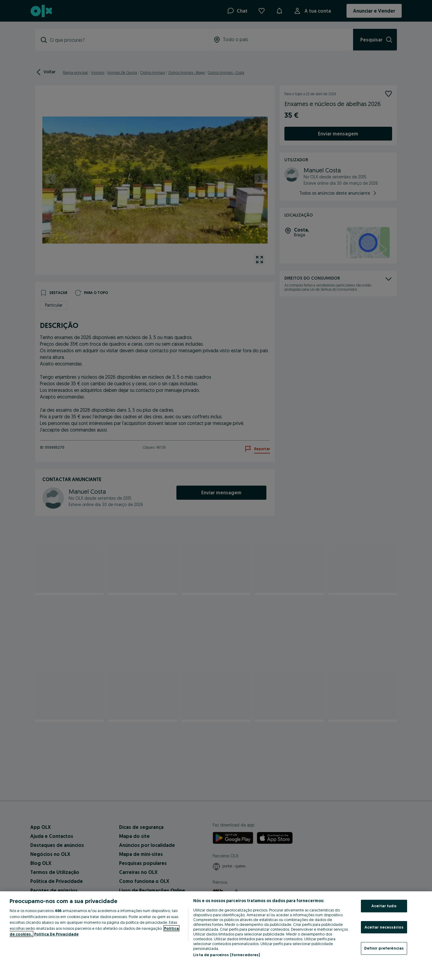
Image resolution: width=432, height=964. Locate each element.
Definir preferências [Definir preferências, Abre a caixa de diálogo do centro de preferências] (384, 948)
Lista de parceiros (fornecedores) (226, 954)
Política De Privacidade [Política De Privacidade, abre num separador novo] (56, 934)
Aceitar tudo (384, 905)
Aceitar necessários (384, 927)
